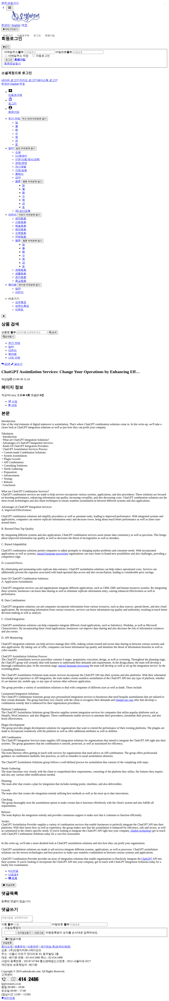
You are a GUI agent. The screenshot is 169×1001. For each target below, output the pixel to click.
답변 (5, 364)
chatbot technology (141, 830)
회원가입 (50, 35)
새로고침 (39, 934)
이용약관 (32, 947)
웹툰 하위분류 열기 (32, 181)
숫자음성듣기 (24, 934)
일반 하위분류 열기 (25, 148)
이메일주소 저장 (18, 55)
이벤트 (19, 309)
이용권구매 (23, 35)
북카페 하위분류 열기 (29, 285)
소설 (18, 152)
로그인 (37, 35)
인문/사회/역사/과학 (27, 159)
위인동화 (20, 277)
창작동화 (20, 218)
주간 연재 (14, 118)
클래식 (19, 173)
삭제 (12, 405)
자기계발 (20, 166)
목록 (12, 878)
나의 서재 (14, 357)
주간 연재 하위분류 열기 (34, 118)
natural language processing (52, 553)
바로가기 (8, 35)
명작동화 (20, 229)
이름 (7, 925)
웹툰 (18, 181)
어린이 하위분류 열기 (29, 214)
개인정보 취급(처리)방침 (55, 947)
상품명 (8, 332)
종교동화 (20, 280)
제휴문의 (19, 947)
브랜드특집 (22, 305)
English (16, 25)
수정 (12, 401)
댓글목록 (9, 885)
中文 (24, 25)
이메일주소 (14, 52)
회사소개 (7, 947)
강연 (18, 177)
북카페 (12, 284)
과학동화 (20, 269)
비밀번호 (63, 52)
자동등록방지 (12, 928)
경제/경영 (21, 163)
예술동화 (20, 225)
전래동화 (20, 236)
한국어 (5, 25)
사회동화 (20, 222)
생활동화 (20, 273)
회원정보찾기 (12, 63)
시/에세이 (21, 155)
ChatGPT (147, 858)
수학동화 (20, 233)
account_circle (10, 108)
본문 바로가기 (10, 3)
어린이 (12, 214)
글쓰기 (16, 364)
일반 (11, 148)
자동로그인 (43, 55)
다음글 (13, 874)
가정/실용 (21, 170)
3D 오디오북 (22, 210)
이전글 (13, 871)
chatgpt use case (124, 699)
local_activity (10, 91)
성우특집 (20, 302)
